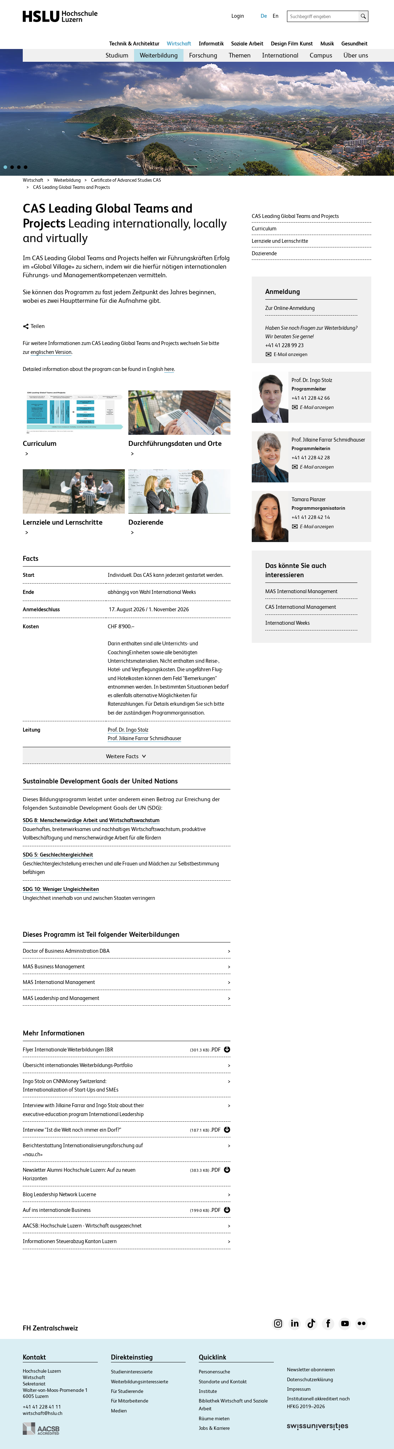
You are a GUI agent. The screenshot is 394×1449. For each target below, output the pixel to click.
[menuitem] (117, 55)
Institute (208, 1391)
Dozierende (264, 253)
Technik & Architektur (134, 43)
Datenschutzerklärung (310, 1379)
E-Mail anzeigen (291, 354)
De (264, 16)
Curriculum (264, 228)
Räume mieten (214, 1418)
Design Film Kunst (292, 43)
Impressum (299, 1389)
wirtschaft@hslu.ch (43, 1413)
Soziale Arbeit (247, 43)
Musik (327, 43)
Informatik (211, 43)
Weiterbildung (159, 55)
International (280, 55)
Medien (119, 1411)
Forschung (203, 55)
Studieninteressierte (132, 1371)
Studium (117, 55)
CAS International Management (300, 607)
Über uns (356, 55)
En (275, 16)
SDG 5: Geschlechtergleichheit (58, 855)
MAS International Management (301, 591)
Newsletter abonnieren (311, 1369)
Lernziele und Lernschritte (280, 241)
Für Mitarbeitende (129, 1401)
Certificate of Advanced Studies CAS (126, 180)
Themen (240, 55)
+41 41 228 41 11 (42, 1407)
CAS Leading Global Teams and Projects (71, 187)
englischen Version (51, 352)
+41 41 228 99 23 (284, 345)
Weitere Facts (126, 755)
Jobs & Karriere (214, 1428)
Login (237, 16)
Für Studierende (127, 1391)
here (169, 369)
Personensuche (214, 1371)
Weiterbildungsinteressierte (139, 1381)
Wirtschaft (179, 43)
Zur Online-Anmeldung (290, 308)
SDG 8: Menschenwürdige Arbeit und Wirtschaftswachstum (91, 820)
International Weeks (287, 623)
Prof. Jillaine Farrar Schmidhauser (144, 738)
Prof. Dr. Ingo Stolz (128, 730)
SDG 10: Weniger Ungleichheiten (61, 889)
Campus (321, 55)
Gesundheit (354, 43)
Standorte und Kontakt (223, 1381)
